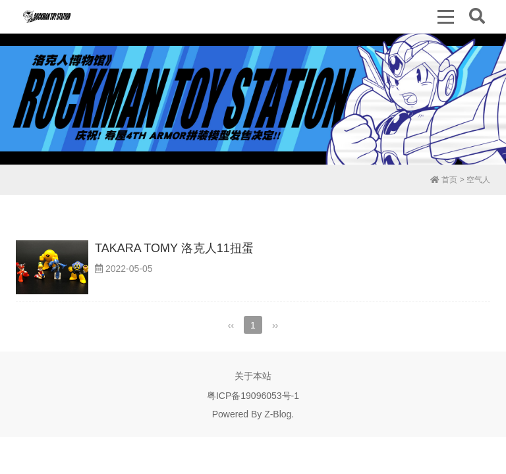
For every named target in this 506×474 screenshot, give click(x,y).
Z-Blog (277, 414)
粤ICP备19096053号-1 (253, 395)
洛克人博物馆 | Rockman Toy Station (47, 16)
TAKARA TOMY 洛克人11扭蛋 (174, 248)
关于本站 (253, 376)
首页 (443, 179)
